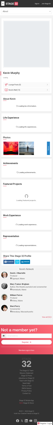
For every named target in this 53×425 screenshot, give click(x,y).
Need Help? (26, 383)
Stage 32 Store (28, 403)
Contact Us (26, 393)
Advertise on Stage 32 (26, 378)
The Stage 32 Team (26, 371)
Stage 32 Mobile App (26, 400)
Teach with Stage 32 (26, 381)
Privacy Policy (26, 391)
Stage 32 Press (26, 376)
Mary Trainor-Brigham (19, 284)
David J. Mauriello (17, 273)
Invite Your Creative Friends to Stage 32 (26, 413)
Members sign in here (26, 350)
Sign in (37, 3)
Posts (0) (27, 84)
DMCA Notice (26, 388)
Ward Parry (15, 306)
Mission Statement (26, 373)
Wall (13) (27, 90)
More (48, 148)
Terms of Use (26, 386)
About (5, 11)
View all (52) (47, 317)
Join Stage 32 (46, 3)
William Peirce (16, 295)
